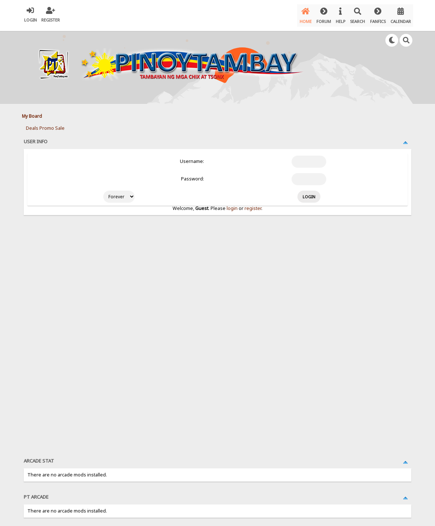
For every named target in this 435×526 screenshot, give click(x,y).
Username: (192, 158)
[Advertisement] (187, 329)
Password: (192, 175)
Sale (60, 124)
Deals (32, 124)
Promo (46, 124)
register (253, 204)
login (232, 204)
